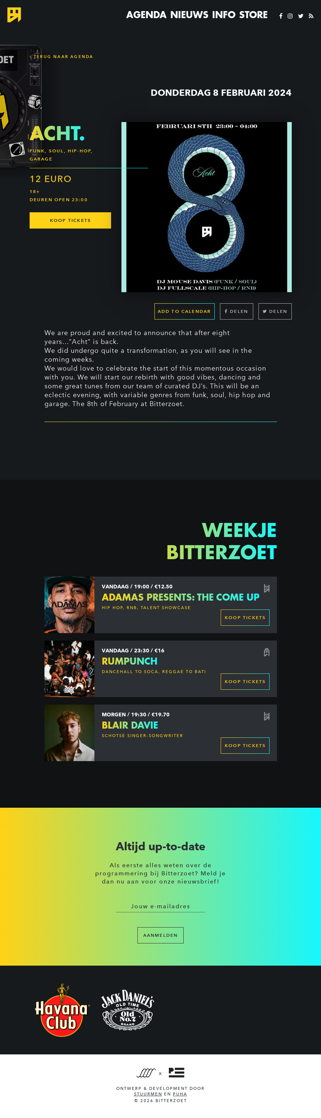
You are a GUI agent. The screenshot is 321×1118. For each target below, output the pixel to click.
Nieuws (189, 14)
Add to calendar (184, 311)
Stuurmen (148, 1094)
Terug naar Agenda (62, 56)
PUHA (180, 1094)
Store (253, 14)
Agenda (146, 14)
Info (223, 14)
